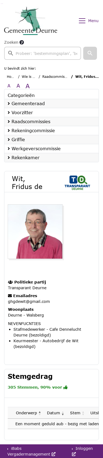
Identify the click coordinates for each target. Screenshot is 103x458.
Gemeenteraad (26, 103)
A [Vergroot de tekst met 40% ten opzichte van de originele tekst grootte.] (28, 85)
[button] (90, 53)
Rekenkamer (24, 157)
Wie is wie (30, 77)
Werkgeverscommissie (34, 148)
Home (11, 77)
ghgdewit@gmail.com (29, 301)
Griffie (16, 139)
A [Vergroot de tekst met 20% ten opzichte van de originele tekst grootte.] (18, 85)
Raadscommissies (56, 77)
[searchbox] (42, 53)
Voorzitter (20, 112)
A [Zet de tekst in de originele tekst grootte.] (8, 85)
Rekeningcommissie (31, 130)
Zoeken (11, 42)
